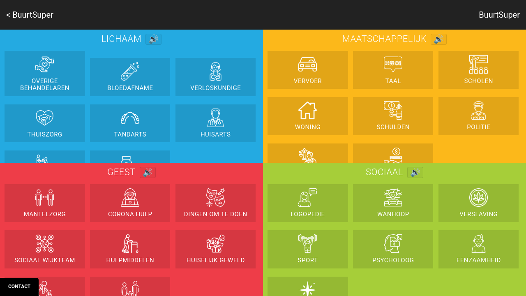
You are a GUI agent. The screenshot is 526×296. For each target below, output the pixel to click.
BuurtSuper (499, 15)
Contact (19, 286)
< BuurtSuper (29, 15)
